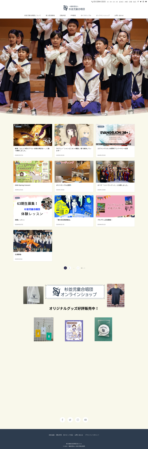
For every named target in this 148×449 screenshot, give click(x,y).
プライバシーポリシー (92, 435)
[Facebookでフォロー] (138, 1)
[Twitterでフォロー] (141, 1)
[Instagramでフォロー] (143, 1)
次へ (82, 268)
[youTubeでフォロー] (85, 420)
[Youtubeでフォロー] (146, 1)
